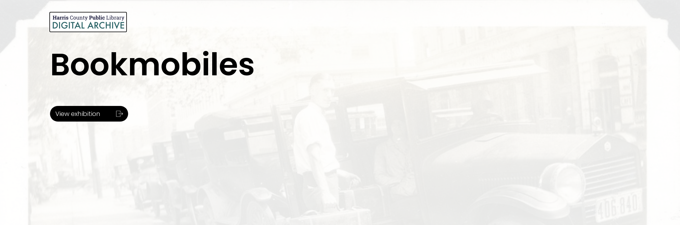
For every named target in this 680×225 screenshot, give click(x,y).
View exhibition (88, 113)
